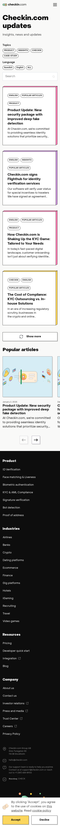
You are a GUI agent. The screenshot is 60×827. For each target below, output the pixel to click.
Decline (44, 820)
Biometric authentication (18, 485)
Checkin (36, 50)
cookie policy (41, 811)
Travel (6, 613)
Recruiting (9, 606)
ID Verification (11, 469)
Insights (23, 50)
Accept (15, 820)
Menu (55, 5)
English (19, 68)
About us (8, 688)
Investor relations (16, 703)
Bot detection (11, 508)
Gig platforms (11, 583)
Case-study (10, 56)
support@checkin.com (33, 770)
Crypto (7, 552)
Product (9, 50)
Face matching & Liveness (19, 477)
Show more (30, 337)
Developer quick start (16, 651)
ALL (29, 68)
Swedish (8, 68)
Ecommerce (10, 568)
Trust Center (13, 718)
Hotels (7, 591)
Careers (10, 726)
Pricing (7, 643)
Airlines (7, 537)
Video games (11, 621)
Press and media (15, 711)
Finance (8, 575)
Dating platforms (13, 560)
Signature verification (16, 500)
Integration (12, 658)
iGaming (8, 598)
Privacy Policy (11, 734)
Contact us (10, 696)
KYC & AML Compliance (18, 492)
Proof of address (13, 515)
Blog (5, 666)
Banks (6, 545)
